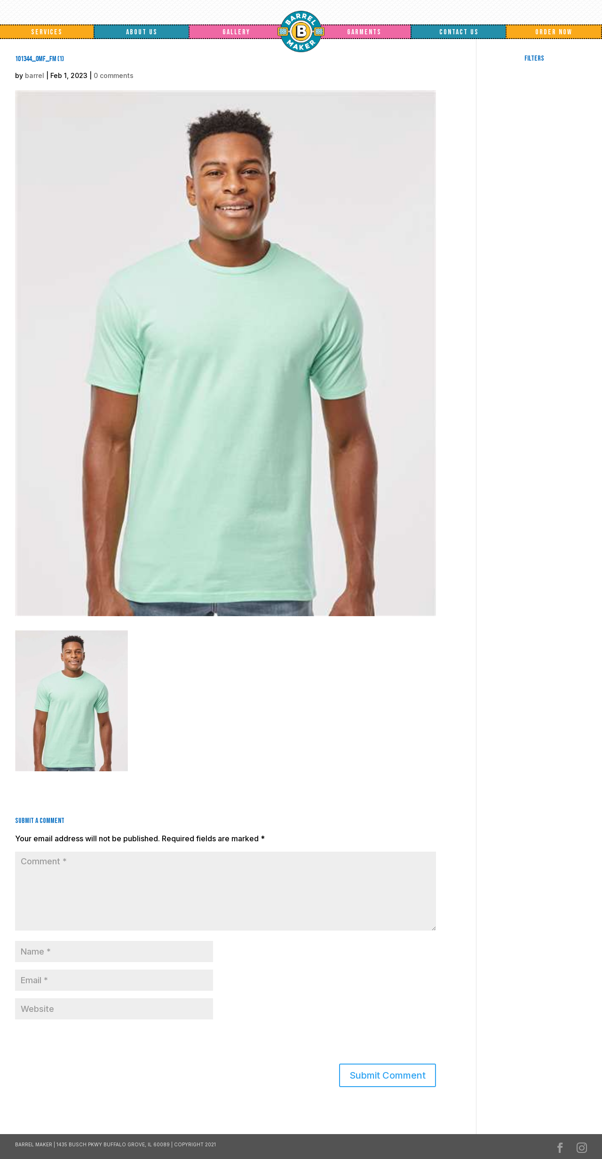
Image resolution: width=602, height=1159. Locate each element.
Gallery (236, 32)
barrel (34, 75)
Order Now (553, 32)
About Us (142, 32)
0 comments (114, 75)
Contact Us (459, 32)
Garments (364, 32)
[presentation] (79, 1043)
